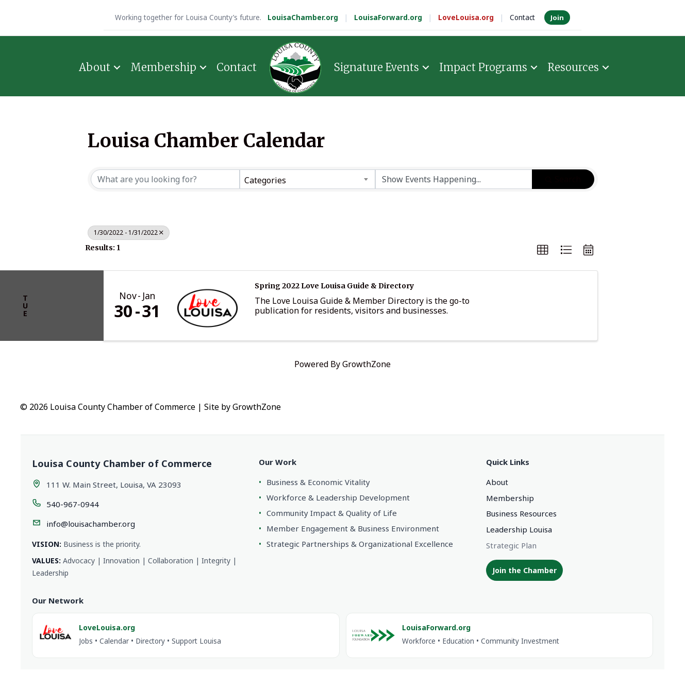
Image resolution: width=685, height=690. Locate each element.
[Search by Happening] (453, 179)
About (94, 67)
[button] (542, 250)
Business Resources (521, 513)
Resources (573, 67)
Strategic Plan (511, 545)
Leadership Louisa (519, 529)
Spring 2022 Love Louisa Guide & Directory (334, 285)
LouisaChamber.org (303, 17)
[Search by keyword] (165, 179)
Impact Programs (483, 67)
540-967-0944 (72, 504)
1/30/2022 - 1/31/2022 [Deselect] (128, 232)
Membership (163, 67)
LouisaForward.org (388, 17)
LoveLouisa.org (466, 17)
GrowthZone (366, 364)
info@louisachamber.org (90, 524)
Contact (522, 17)
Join (557, 17)
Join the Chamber (524, 570)
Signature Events (376, 67)
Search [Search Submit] (563, 179)
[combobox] (307, 179)
